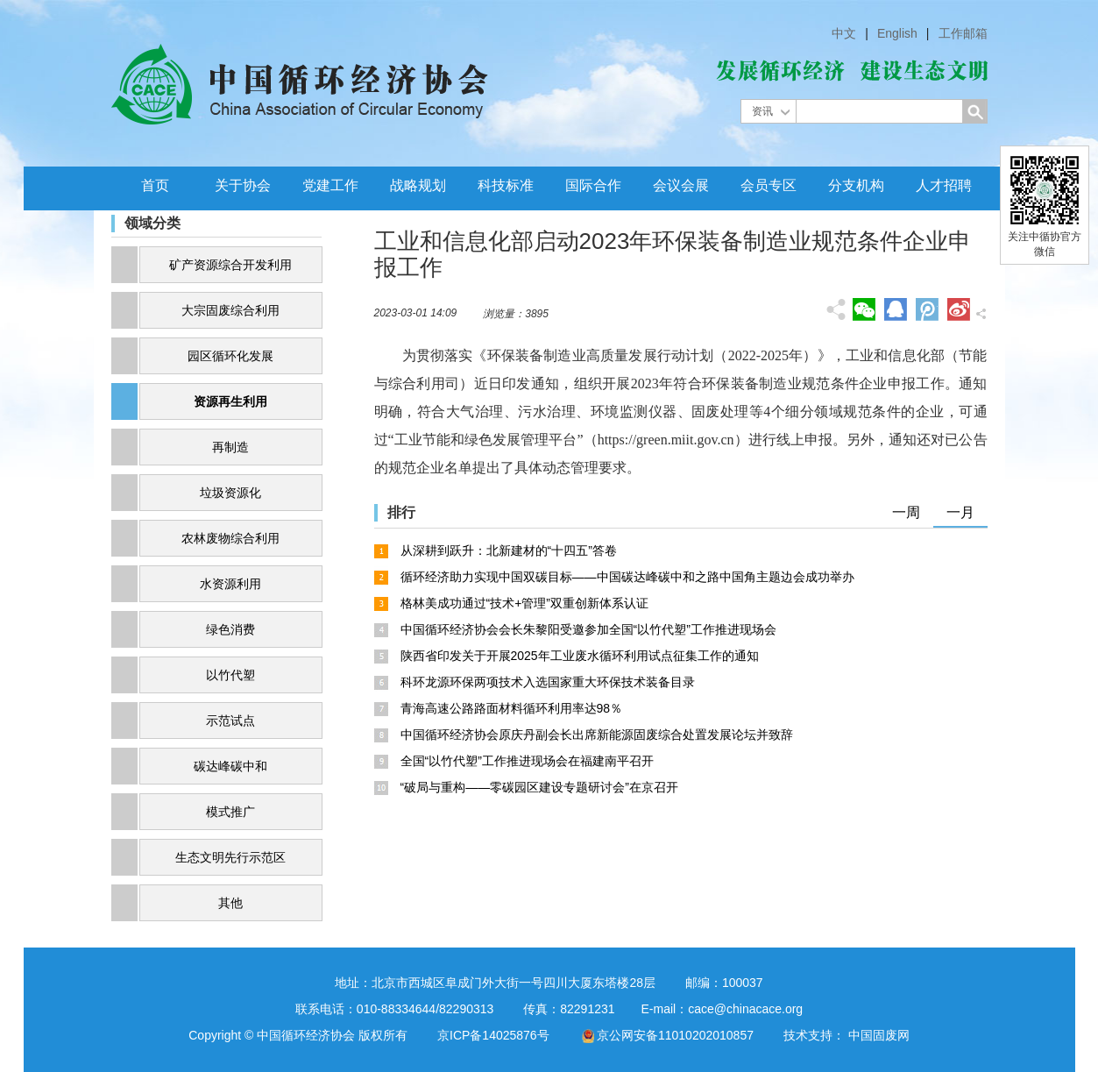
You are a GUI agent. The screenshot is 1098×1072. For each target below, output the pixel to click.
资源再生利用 (230, 401)
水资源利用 (230, 584)
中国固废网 (879, 1035)
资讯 (762, 111)
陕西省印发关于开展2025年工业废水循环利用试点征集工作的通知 (579, 656)
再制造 (230, 447)
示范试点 (230, 720)
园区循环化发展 (230, 356)
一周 (906, 512)
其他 (230, 903)
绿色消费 (230, 629)
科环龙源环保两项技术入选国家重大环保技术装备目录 (547, 682)
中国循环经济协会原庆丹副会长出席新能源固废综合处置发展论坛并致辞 (596, 735)
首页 (155, 185)
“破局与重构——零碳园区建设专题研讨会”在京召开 (539, 787)
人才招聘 (944, 185)
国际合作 (593, 185)
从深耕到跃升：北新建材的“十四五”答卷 (508, 550)
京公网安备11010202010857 (675, 1035)
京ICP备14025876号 (493, 1035)
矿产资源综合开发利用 (230, 265)
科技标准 (506, 185)
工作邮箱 (963, 33)
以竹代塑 (230, 675)
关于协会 (243, 185)
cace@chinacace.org (745, 1009)
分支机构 (856, 185)
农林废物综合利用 (230, 538)
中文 (844, 33)
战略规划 (418, 185)
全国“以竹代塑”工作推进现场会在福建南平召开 (527, 761)
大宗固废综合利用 (230, 310)
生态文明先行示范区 (230, 857)
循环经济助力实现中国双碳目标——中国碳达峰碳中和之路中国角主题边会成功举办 (627, 577)
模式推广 (230, 812)
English (897, 33)
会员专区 (768, 185)
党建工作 (330, 185)
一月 (960, 512)
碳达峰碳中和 (230, 766)
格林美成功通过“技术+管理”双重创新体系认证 (524, 603)
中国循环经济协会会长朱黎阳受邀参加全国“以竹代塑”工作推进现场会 (588, 629)
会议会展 (681, 185)
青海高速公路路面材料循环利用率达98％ (511, 708)
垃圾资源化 (230, 493)
